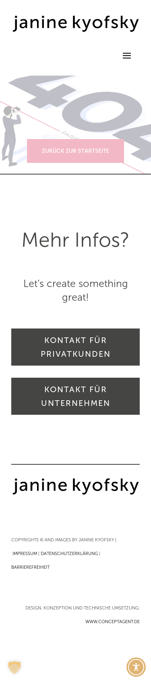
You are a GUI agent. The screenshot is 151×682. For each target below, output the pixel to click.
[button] (14, 667)
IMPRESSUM (24, 553)
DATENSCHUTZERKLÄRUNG (69, 553)
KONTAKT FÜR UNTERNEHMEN (75, 396)
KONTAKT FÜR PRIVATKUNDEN (76, 347)
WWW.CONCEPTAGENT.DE (112, 621)
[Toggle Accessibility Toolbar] (136, 667)
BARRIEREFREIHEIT (30, 567)
